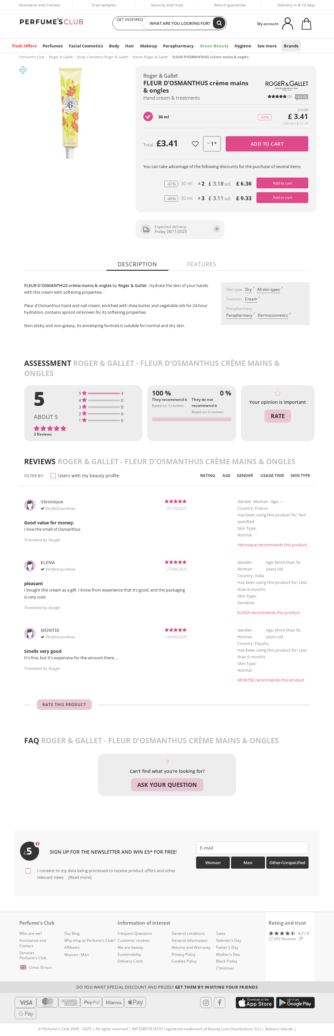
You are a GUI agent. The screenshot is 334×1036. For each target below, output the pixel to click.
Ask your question (167, 786)
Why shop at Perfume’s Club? (89, 940)
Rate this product (64, 706)
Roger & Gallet (61, 56)
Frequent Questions (135, 933)
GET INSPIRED (130, 23)
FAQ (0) (301, 96)
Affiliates (72, 947)
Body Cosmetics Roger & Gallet (102, 56)
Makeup (147, 46)
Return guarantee (230, 5)
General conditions (188, 933)
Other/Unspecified (287, 864)
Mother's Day (228, 954)
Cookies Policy (184, 961)
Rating (200, 475)
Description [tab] (138, 264)
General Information (190, 940)
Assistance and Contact (39, 5)
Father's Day (227, 947)
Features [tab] (201, 264)
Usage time (269, 475)
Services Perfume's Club (32, 955)
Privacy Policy (183, 954)
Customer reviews (134, 940)
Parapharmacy (177, 46)
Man (247, 864)
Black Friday (226, 961)
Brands (287, 46)
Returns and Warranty (191, 947)
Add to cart (267, 144)
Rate (278, 415)
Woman (213, 864)
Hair (128, 46)
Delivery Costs (130, 961)
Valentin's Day (228, 940)
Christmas (225, 968)
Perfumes (52, 46)
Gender (240, 475)
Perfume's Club (31, 56)
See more (263, 46)
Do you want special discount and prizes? (167, 987)
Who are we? (30, 933)
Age (220, 475)
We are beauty (130, 947)
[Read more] (79, 877)
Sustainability (129, 954)
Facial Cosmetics (84, 46)
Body (112, 46)
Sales (221, 933)
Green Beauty (211, 46)
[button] (37, 967)
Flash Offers (24, 46)
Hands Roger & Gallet (150, 56)
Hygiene (240, 46)
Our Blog (72, 933)
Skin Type (299, 475)
